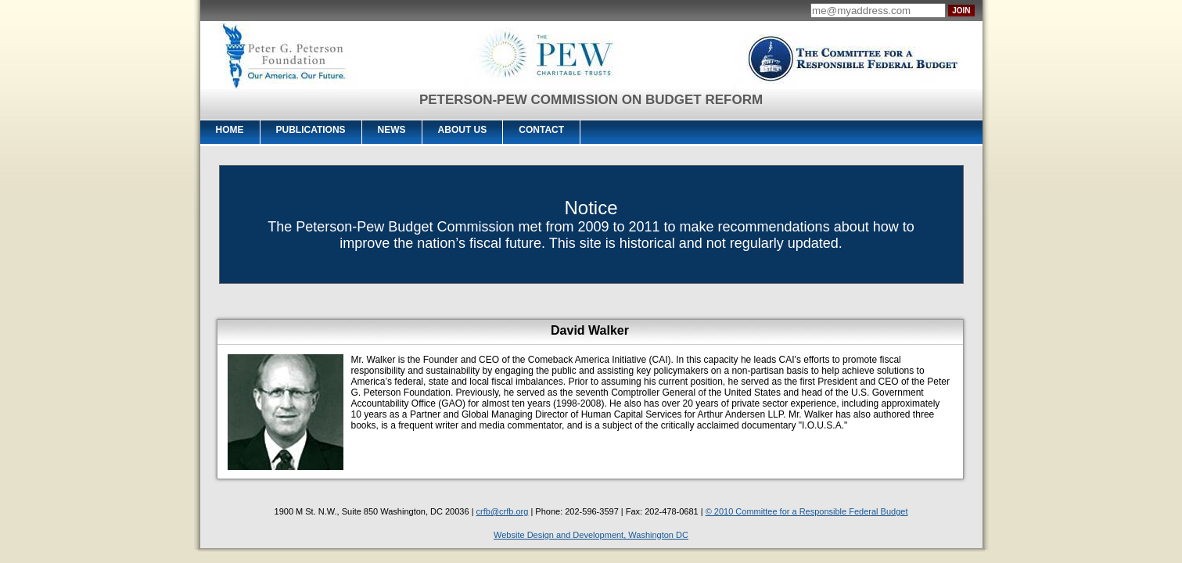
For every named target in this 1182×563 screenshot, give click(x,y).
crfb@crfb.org (502, 511)
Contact (541, 129)
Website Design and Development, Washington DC (591, 535)
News (392, 129)
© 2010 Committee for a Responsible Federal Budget (807, 511)
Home (230, 129)
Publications (311, 129)
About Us (462, 129)
